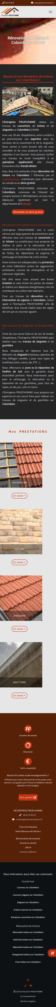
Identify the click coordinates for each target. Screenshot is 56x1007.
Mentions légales (28, 1001)
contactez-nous (11, 179)
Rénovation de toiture (28, 926)
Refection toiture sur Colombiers (28, 939)
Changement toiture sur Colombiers (28, 954)
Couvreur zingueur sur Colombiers (28, 895)
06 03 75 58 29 (9, 3)
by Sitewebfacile (28, 996)
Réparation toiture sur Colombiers (28, 947)
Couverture (28, 881)
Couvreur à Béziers (28, 851)
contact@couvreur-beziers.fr (44, 3)
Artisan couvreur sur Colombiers (28, 909)
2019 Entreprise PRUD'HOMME (28, 991)
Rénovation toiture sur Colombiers (28, 932)
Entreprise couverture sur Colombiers (28, 917)
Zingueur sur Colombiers (28, 902)
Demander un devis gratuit (28, 212)
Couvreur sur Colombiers (28, 887)
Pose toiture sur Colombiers (28, 962)
